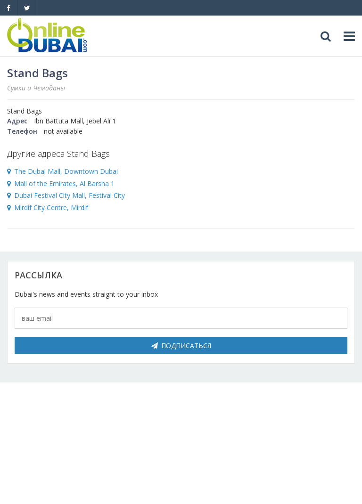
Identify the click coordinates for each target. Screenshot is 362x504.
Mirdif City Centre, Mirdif (51, 207)
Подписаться (181, 345)
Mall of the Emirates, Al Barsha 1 (64, 183)
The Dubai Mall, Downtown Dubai (66, 171)
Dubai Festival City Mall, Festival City (69, 195)
